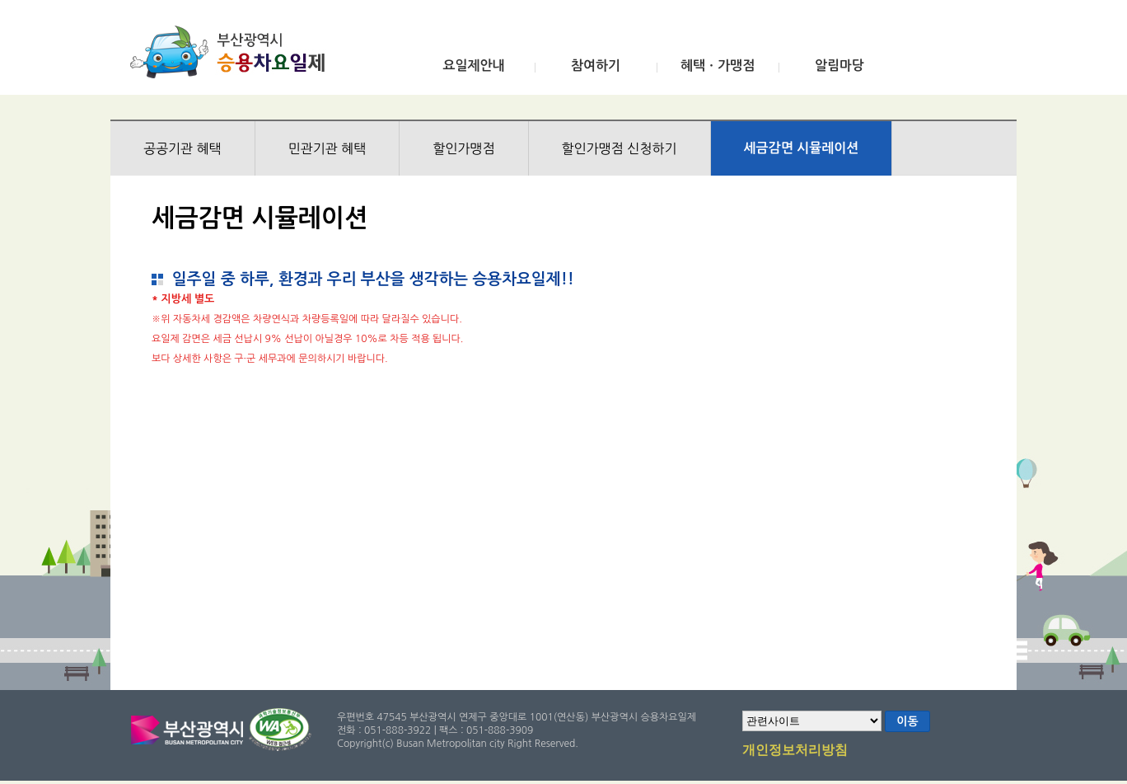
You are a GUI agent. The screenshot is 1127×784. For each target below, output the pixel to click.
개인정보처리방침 (795, 751)
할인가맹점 (463, 148)
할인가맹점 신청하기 (619, 148)
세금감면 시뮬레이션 (801, 148)
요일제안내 (473, 65)
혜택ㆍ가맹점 (717, 65)
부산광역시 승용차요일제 (233, 52)
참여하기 (595, 65)
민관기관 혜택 (327, 148)
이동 (907, 721)
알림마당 (839, 65)
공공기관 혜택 (182, 148)
